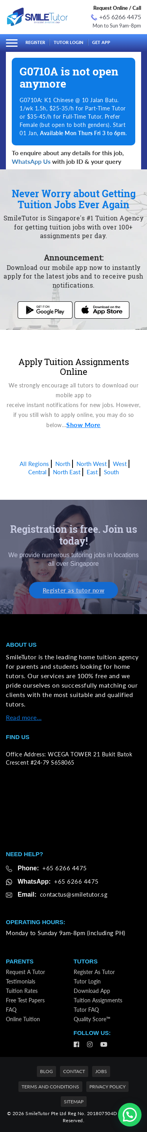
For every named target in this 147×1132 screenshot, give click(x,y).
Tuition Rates (22, 990)
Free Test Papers (25, 1000)
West (120, 463)
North (62, 463)
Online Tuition (23, 1019)
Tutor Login (68, 42)
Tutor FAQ (86, 1009)
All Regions (34, 463)
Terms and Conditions (50, 1087)
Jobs (101, 1071)
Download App (92, 990)
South (111, 471)
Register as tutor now (74, 590)
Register (35, 42)
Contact (74, 1071)
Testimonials (20, 981)
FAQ (11, 1009)
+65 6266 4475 (116, 16)
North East (66, 471)
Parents (20, 961)
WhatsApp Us (31, 161)
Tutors (86, 961)
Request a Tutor (25, 972)
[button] (130, 1114)
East (92, 471)
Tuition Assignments (98, 1000)
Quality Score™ (92, 1019)
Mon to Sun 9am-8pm (117, 25)
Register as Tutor (94, 972)
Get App (101, 42)
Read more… (24, 717)
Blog (46, 1071)
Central (37, 471)
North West (91, 463)
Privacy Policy (107, 1087)
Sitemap (73, 1101)
